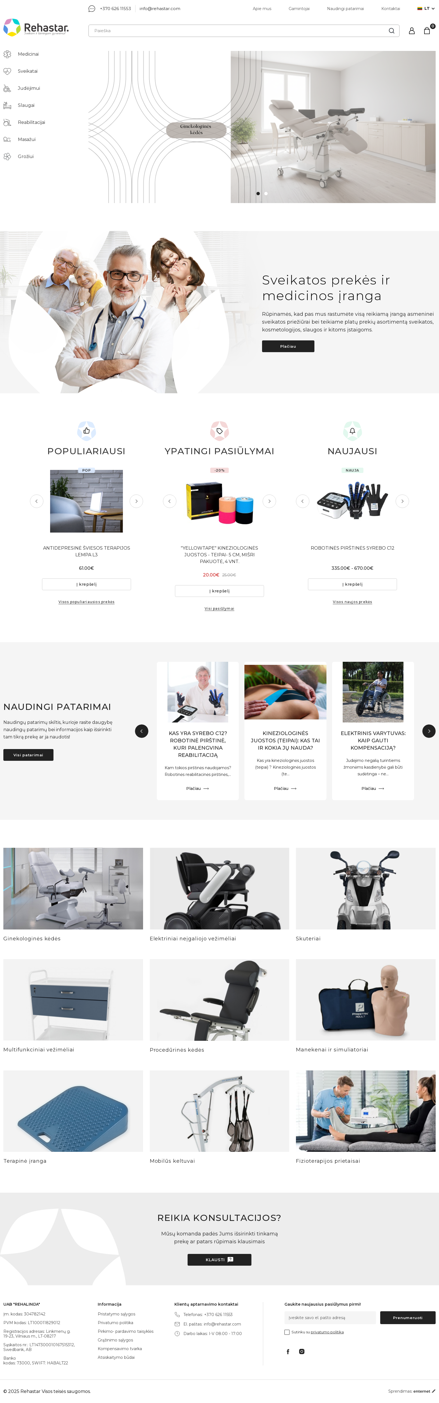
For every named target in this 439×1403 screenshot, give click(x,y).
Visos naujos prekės (352, 602)
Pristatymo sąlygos (116, 1314)
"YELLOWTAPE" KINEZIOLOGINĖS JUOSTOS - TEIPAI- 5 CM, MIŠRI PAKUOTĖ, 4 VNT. (219, 554)
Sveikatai (20, 71)
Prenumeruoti (408, 1317)
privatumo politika (327, 1332)
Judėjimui (21, 88)
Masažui (19, 139)
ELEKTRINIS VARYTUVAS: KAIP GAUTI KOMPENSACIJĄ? (373, 740)
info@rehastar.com (160, 8)
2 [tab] (266, 193)
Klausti (215, 1259)
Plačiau (288, 346)
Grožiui (18, 156)
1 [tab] (258, 193)
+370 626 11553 (115, 8)
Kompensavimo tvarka (120, 1348)
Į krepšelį (86, 584)
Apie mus (262, 8)
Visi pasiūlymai (219, 608)
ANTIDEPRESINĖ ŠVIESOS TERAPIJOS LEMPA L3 (86, 551)
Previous (36, 501)
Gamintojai (299, 8)
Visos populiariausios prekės (87, 602)
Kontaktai (390, 8)
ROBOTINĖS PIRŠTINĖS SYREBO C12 (352, 548)
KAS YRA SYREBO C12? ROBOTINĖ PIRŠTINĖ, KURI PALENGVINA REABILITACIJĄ (198, 744)
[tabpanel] (262, 127)
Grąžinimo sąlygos (115, 1340)
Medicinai (21, 54)
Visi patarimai (28, 755)
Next (136, 501)
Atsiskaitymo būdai (116, 1357)
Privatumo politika (115, 1322)
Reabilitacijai (24, 122)
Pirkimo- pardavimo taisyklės (125, 1331)
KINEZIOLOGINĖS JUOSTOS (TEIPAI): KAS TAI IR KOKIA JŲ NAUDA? (285, 740)
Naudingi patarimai (345, 8)
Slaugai (18, 105)
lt (423, 8)
